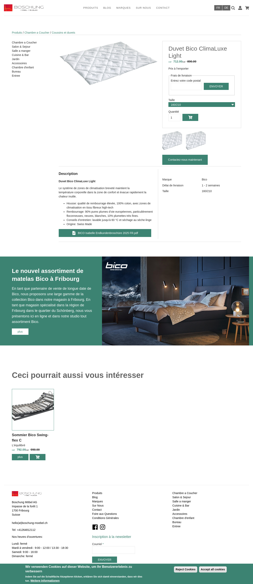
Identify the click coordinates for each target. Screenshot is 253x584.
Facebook (95, 527)
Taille (171, 100)
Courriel (98, 544)
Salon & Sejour (21, 46)
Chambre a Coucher (37, 32)
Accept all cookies (213, 569)
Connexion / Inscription (240, 8)
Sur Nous (143, 7)
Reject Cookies (185, 569)
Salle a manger (21, 50)
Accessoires (19, 63)
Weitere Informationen (45, 580)
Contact (163, 7)
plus (23, 331)
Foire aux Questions (104, 513)
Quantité (173, 111)
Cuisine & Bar (20, 55)
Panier (247, 8)
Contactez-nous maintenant (185, 159)
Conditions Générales (105, 518)
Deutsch (226, 7)
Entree (16, 75)
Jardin (15, 59)
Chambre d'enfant (23, 67)
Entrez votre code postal (186, 80)
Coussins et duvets (63, 32)
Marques (123, 7)
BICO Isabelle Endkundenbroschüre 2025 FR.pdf (108, 233)
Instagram (103, 527)
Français (218, 7)
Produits (90, 7)
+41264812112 (26, 529)
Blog (107, 7)
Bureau (16, 71)
